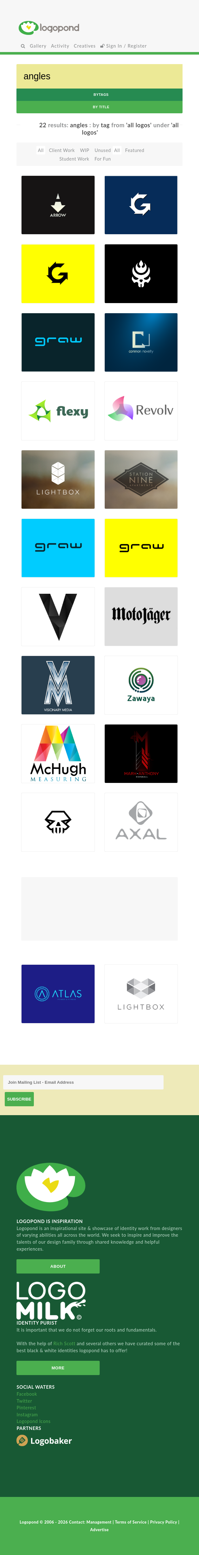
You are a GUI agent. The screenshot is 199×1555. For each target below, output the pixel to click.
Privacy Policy (164, 1522)
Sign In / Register (123, 46)
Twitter (24, 1401)
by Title (101, 107)
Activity (60, 46)
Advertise (99, 1529)
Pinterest (26, 1407)
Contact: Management (91, 1522)
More (58, 1368)
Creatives (85, 46)
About (58, 1266)
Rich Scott (65, 1343)
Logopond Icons (33, 1421)
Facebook (26, 1394)
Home (99, 28)
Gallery (38, 46)
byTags (101, 94)
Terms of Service (131, 1522)
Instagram (27, 1414)
